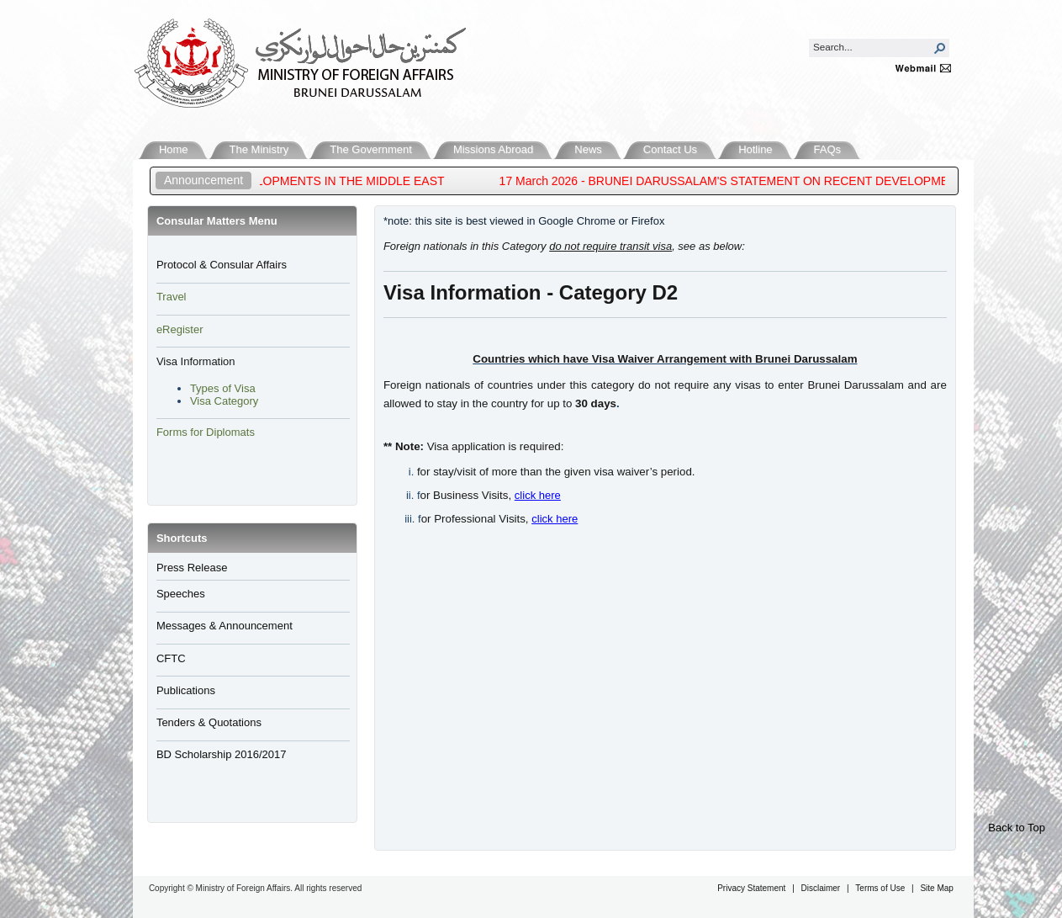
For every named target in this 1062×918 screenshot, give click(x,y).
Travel (171, 296)
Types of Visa (223, 388)
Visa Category (224, 401)
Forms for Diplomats (205, 432)
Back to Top (1016, 827)
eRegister (179, 329)
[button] (940, 48)
